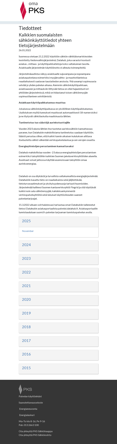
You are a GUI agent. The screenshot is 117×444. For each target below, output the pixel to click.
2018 (26, 326)
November (28, 230)
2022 (26, 272)
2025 (26, 220)
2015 (26, 367)
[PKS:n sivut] (32, 3)
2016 (26, 354)
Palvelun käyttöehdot (30, 396)
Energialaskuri (27, 414)
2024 (26, 244)
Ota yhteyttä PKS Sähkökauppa (35, 431)
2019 (26, 313)
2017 (26, 340)
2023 (26, 258)
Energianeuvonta (28, 408)
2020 (26, 299)
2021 (26, 285)
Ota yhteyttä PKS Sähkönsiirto (35, 434)
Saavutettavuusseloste (31, 402)
